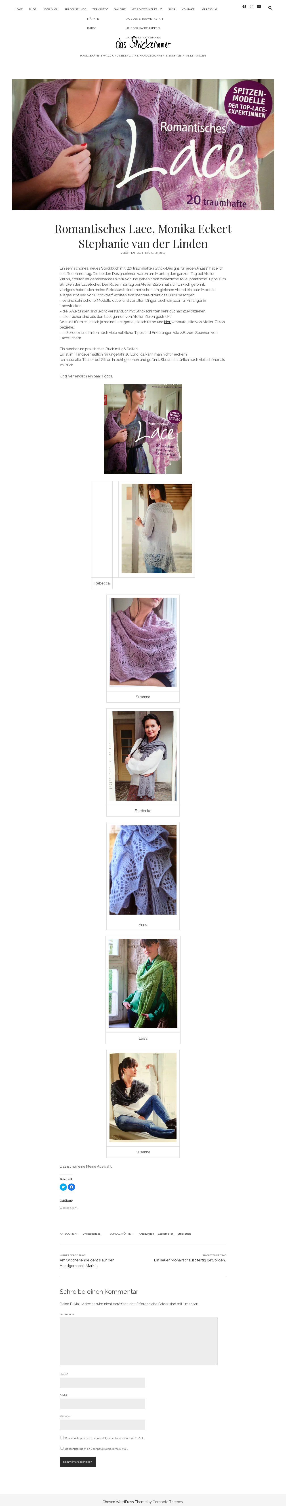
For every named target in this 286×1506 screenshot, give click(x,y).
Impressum (209, 9)
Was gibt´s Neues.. (145, 9)
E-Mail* (64, 1391)
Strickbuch (184, 1229)
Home (19, 9)
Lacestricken (166, 1229)
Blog (32, 9)
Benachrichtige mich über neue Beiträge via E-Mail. (96, 1444)
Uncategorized (92, 1229)
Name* (64, 1370)
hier (167, 318)
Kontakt (188, 9)
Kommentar (67, 1310)
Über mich (50, 9)
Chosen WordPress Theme (125, 1498)
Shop (171, 9)
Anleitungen (146, 1229)
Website (65, 1412)
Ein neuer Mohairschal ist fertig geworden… (190, 1256)
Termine (99, 9)
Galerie (120, 9)
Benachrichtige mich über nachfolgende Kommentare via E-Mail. (104, 1434)
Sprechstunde (75, 9)
